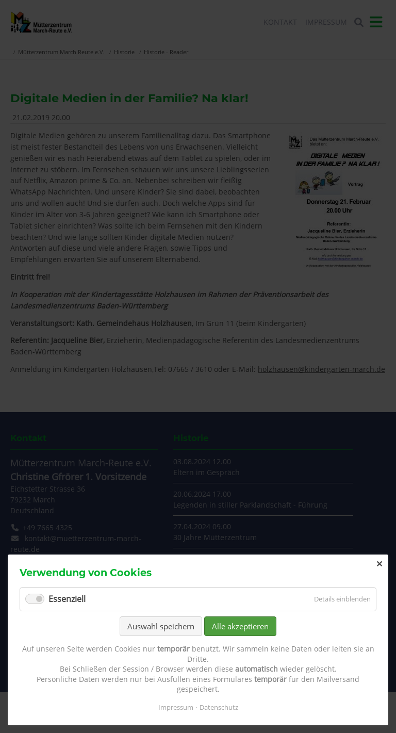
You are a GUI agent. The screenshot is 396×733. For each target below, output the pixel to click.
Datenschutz (219, 707)
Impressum (175, 707)
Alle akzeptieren (240, 626)
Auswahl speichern (160, 626)
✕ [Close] (379, 563)
